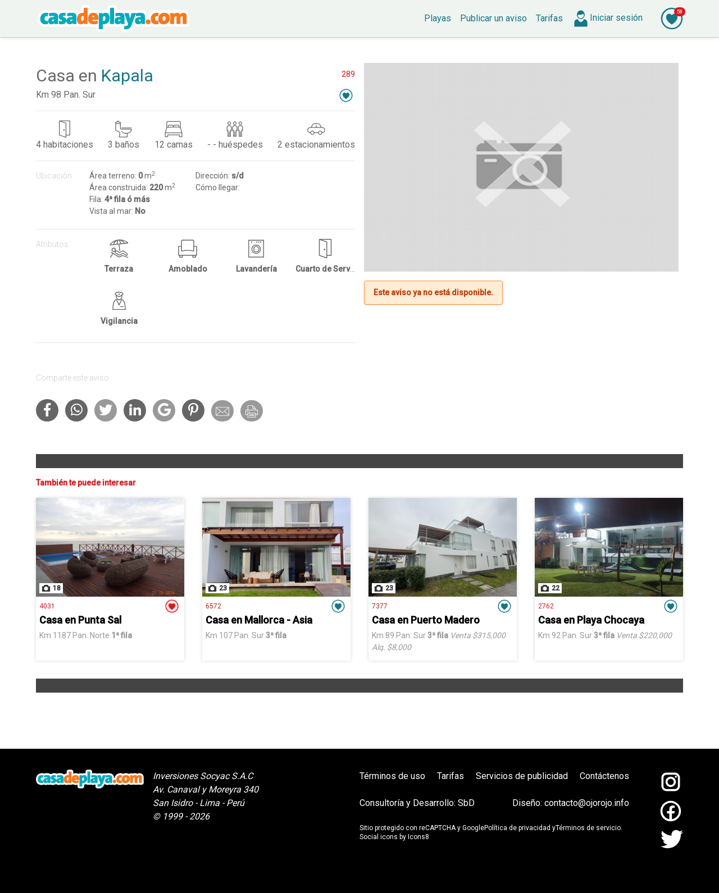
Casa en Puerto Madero (426, 620)
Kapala (127, 75)
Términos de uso (392, 776)
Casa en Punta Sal (80, 620)
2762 (546, 606)
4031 (47, 606)
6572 (213, 606)
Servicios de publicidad (522, 776)
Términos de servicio (588, 828)
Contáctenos (604, 776)
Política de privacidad (517, 828)
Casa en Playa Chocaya (591, 620)
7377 (380, 606)
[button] (346, 95)
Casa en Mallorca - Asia (259, 620)
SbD (466, 803)
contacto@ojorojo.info (586, 803)
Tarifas (450, 776)
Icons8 (418, 837)
